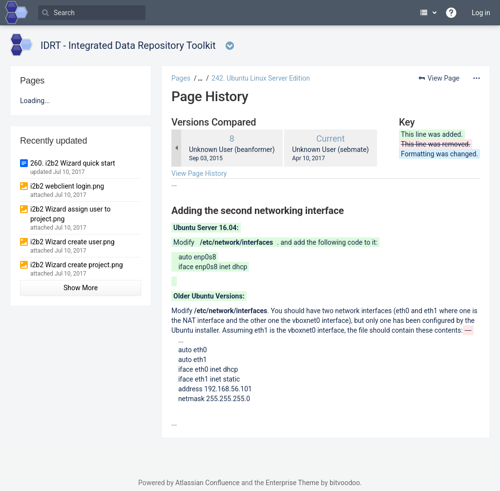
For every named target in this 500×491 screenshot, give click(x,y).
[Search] (92, 12)
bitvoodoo (345, 483)
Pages (180, 78)
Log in (481, 13)
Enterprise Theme (292, 483)
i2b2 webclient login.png (67, 186)
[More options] (476, 78)
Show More (80, 288)
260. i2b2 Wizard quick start (72, 163)
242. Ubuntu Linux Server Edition (260, 78)
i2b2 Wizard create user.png (72, 242)
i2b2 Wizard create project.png (76, 265)
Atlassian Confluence (207, 483)
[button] (199, 78)
